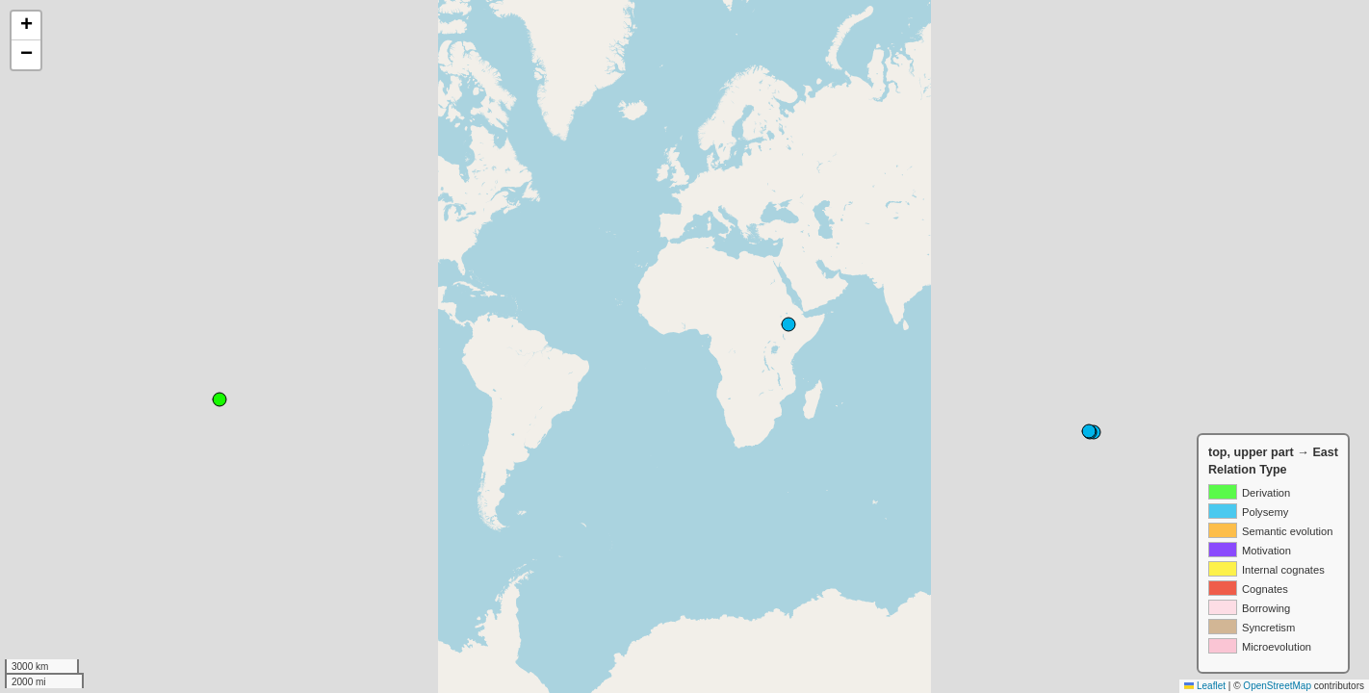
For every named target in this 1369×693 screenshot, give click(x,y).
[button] (26, 26)
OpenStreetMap (1277, 685)
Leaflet (1205, 685)
